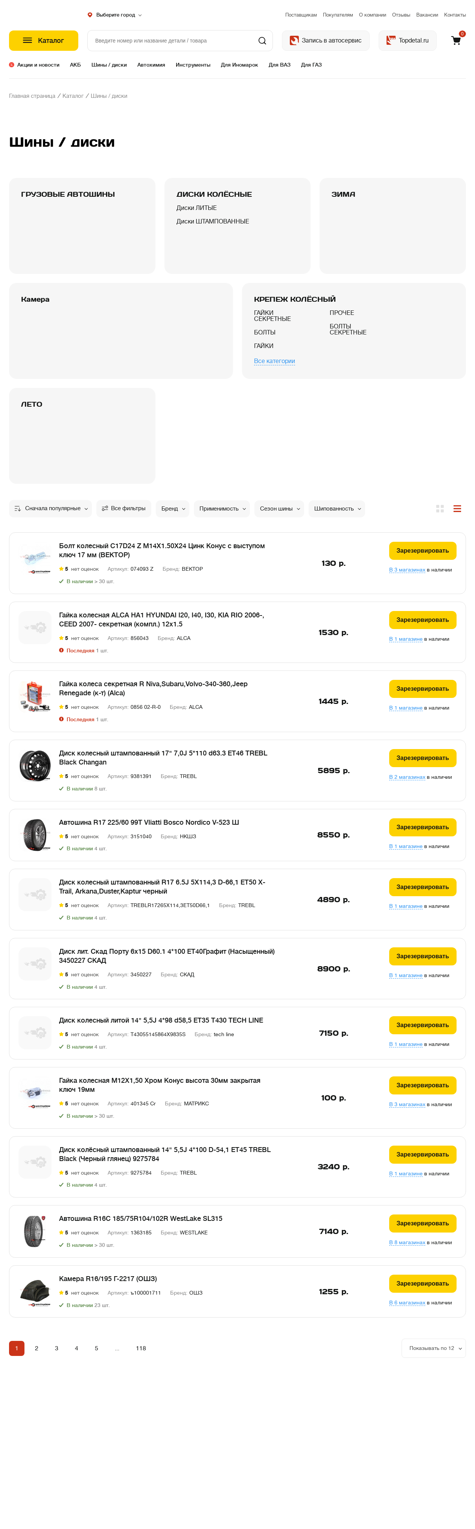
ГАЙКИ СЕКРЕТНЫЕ (272, 322)
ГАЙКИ (264, 352)
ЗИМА (343, 194)
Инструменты (193, 65)
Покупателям (338, 15)
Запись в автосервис (332, 40)
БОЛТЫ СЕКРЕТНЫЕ (348, 336)
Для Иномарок (239, 65)
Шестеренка (43, 15)
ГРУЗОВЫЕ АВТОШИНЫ (68, 194)
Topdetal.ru (414, 40)
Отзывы (401, 15)
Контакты (455, 15)
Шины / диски (109, 65)
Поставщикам (301, 15)
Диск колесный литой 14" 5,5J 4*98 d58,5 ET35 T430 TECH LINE (161, 1025)
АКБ (75, 65)
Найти (262, 40)
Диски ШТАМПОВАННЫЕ (213, 228)
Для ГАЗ (311, 65)
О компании (372, 15)
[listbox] (434, 1353)
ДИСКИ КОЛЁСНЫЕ (214, 194)
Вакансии (427, 15)
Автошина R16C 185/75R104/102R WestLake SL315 (140, 1223)
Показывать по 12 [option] (432, 1353)
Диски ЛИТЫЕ (197, 214)
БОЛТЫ (265, 339)
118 (141, 1353)
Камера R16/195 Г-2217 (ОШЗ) (108, 1283)
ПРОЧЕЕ (342, 319)
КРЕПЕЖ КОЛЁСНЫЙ (295, 299)
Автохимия (151, 65)
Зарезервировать (423, 555)
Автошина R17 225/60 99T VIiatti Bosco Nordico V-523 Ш (149, 827)
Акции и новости (38, 65)
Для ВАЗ (280, 65)
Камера (35, 299)
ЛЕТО (31, 409)
